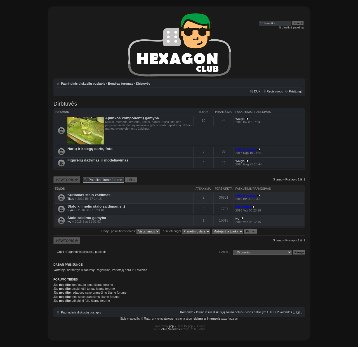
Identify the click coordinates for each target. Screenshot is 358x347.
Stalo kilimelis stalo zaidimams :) (96, 206)
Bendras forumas (120, 83)
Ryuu (71, 210)
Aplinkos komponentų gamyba (132, 118)
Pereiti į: (224, 252)
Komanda (186, 312)
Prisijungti (295, 91)
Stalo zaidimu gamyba (86, 218)
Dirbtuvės (143, 83)
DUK (257, 91)
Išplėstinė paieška (291, 27)
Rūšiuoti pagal (185, 231)
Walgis (239, 118)
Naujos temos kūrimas (66, 179)
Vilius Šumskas (170, 329)
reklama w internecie (206, 318)
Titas (70, 198)
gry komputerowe (162, 318)
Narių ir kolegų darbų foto (89, 149)
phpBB (173, 326)
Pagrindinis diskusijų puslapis (83, 83)
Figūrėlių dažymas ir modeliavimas (97, 160)
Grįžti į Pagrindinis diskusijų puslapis (81, 251)
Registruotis (275, 91)
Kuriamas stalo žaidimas (88, 195)
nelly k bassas (245, 149)
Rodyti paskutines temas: (130, 231)
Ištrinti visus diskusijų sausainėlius (219, 312)
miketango (243, 207)
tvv (69, 221)
